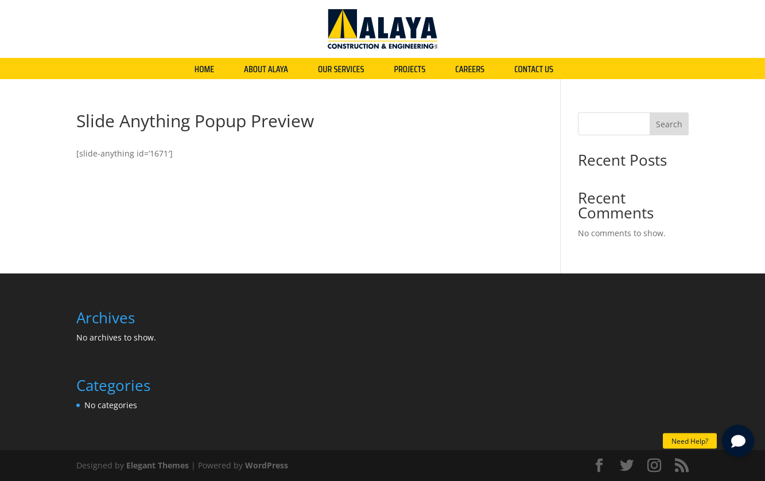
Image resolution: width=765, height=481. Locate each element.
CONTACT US (533, 70)
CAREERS (469, 70)
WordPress (266, 465)
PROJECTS (410, 70)
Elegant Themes (157, 465)
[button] (738, 441)
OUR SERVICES (341, 70)
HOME (204, 70)
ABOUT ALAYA (266, 70)
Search (669, 124)
